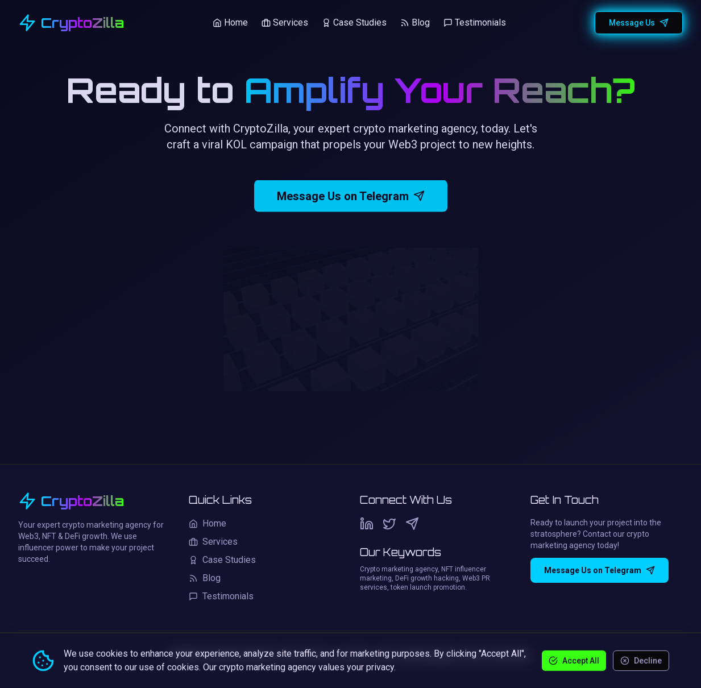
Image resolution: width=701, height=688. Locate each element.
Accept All (574, 660)
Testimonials (474, 22)
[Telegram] (412, 523)
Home (230, 22)
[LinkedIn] (367, 523)
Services (285, 22)
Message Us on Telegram (351, 198)
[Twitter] (389, 523)
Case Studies (354, 22)
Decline (641, 660)
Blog (415, 22)
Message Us (639, 22)
